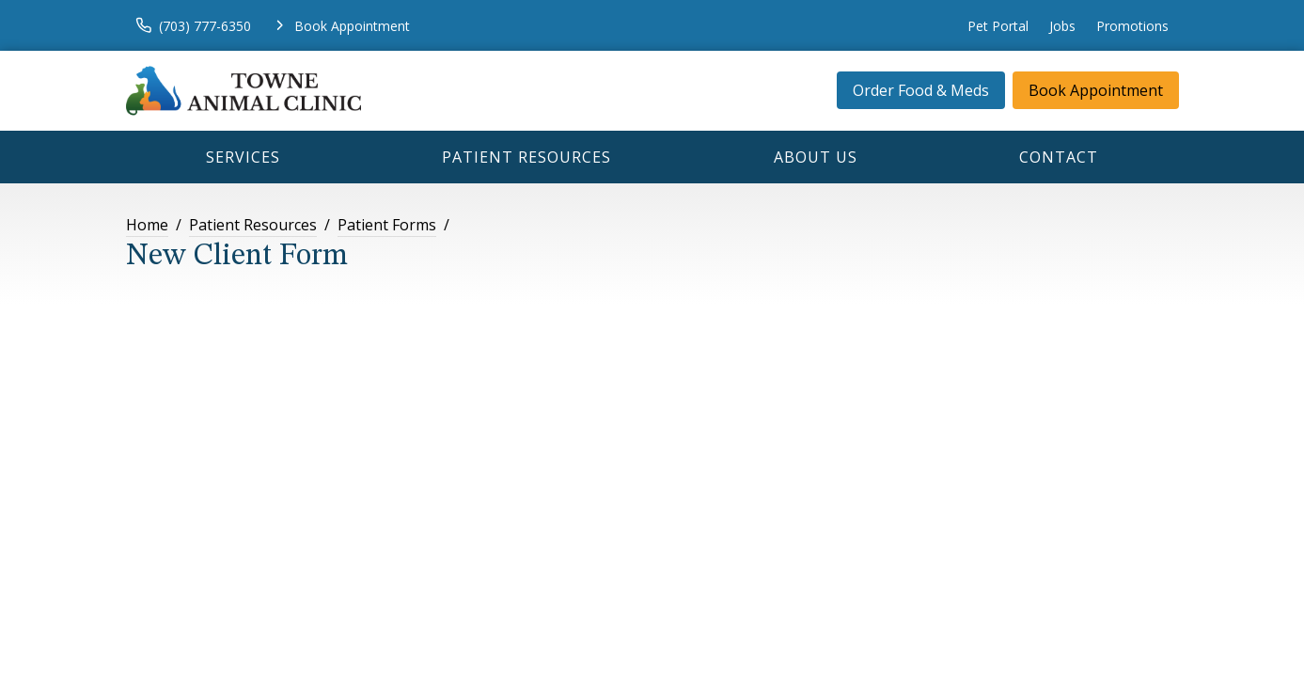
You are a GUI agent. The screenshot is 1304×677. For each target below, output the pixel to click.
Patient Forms (387, 224)
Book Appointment (1096, 90)
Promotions (1132, 26)
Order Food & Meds (921, 90)
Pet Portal (998, 26)
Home (147, 224)
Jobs (1062, 26)
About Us (815, 157)
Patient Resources (526, 157)
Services (243, 157)
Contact (1058, 157)
